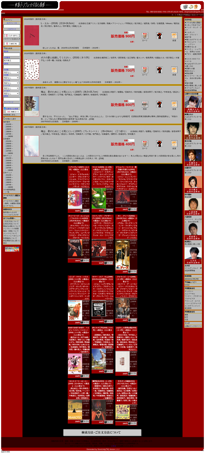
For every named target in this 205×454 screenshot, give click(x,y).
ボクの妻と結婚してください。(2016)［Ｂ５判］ (66, 57)
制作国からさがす (10, 212)
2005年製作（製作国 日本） (85, 412)
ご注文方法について (11, 221)
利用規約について (10, 238)
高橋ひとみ (77, 26)
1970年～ (9, 134)
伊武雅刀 (103, 95)
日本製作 (6, 139)
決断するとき (190, 47)
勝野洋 (86, 95)
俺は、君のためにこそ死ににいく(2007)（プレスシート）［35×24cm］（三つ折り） (84, 131)
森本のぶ (57, 26)
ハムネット (190, 32)
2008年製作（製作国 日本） (133, 364)
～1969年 (9, 136)
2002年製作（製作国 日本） (133, 417)
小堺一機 (50, 60)
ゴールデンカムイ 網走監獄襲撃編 (193, 267)
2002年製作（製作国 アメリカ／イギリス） (106, 255)
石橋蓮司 (78, 95)
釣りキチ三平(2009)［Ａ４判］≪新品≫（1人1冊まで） (102, 330)
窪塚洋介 (128, 92)
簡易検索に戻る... (10, 115)
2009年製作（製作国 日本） (85, 366)
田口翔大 (48, 26)
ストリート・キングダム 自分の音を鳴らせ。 (193, 78)
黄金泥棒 (189, 73)
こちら (113, 446)
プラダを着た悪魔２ (193, 23)
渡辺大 (176, 92)
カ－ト (174, 15)
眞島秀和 (149, 58)
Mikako (169, 23)
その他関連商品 (9, 190)
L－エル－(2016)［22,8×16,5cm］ (58, 23)
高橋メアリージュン (115, 23)
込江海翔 (131, 58)
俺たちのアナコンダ (193, 40)
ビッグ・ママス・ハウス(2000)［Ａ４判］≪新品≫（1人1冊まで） (79, 279)
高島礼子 (66, 60)
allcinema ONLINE (192, 279)
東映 (186, 315)
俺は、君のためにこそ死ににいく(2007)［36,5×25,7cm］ (70, 92)
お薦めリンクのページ (193, 326)
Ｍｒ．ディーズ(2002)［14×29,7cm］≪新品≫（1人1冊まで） (126, 218)
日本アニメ (7, 173)
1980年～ (9, 132)
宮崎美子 (52, 95)
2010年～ (9, 124)
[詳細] (91, 119)
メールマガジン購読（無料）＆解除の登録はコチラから (11, 203)
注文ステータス (198, 15)
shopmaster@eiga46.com (194, 12)
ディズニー (189, 291)
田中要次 (66, 26)
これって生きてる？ (193, 25)
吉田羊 (113, 58)
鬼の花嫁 (189, 83)
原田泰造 (122, 58)
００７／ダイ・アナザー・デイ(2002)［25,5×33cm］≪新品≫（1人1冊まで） (102, 218)
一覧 (7, 192)
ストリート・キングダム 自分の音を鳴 (193, 218)
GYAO (187, 285)
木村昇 (43, 95)
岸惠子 (113, 92)
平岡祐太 (129, 23)
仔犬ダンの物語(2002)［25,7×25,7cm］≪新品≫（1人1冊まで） (126, 383)
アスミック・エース (192, 301)
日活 (186, 320)
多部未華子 (148, 92)
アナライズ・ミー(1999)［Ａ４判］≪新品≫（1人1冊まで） (126, 279)
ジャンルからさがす (11, 215)
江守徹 (60, 95)
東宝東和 (188, 308)
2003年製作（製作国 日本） (109, 412)
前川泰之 (138, 23)
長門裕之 (68, 95)
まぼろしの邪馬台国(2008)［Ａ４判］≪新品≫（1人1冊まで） (126, 330)
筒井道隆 (138, 92)
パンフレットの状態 (11, 229)
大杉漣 (58, 60)
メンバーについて (10, 233)
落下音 (188, 37)
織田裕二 (105, 58)
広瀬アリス (91, 23)
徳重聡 (120, 92)
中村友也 (167, 92)
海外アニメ (7, 156)
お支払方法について (11, 224)
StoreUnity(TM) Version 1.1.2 (108, 449)
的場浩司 (94, 95)
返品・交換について (11, 231)
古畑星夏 (160, 23)
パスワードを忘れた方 (11, 39)
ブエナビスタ (190, 299)
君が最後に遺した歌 (193, 85)
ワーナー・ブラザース (193, 296)
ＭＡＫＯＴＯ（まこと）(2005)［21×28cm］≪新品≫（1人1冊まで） (78, 383)
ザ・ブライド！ (191, 35)
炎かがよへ (190, 71)
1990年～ (9, 129)
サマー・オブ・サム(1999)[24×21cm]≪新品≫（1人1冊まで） (102, 279)
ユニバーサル (190, 294)
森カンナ (140, 58)
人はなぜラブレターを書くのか (193, 115)
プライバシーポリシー (11, 236)
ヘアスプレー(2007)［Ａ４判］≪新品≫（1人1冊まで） (79, 169)
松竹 (186, 317)
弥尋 (153, 23)
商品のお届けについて (11, 226)
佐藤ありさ (159, 58)
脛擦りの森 (190, 69)
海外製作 (6, 122)
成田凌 (146, 23)
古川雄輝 (101, 23)
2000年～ (9, 127)
